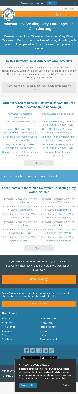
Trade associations (49, 319)
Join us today (39, 279)
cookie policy (40, 378)
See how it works (39, 304)
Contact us (7, 331)
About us (6, 319)
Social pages (8, 339)
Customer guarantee (49, 339)
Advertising (7, 323)
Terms (43, 335)
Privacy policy (46, 323)
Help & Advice (8, 327)
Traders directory (48, 327)
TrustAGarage (8, 376)
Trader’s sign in (69, 8)
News (4, 335)
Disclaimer (45, 331)
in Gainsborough (58, 114)
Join (52, 3)
